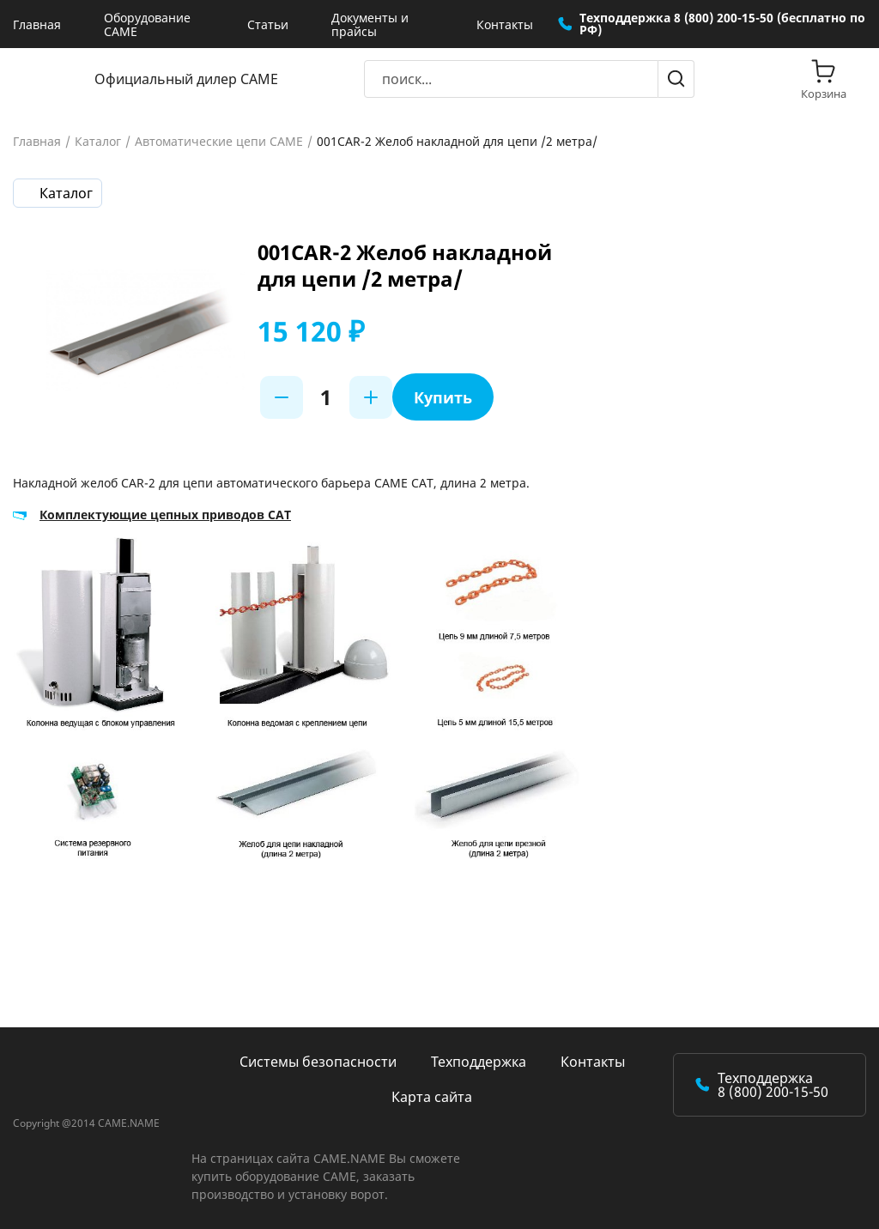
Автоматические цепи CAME (219, 142)
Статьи (267, 24)
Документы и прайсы (370, 24)
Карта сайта (431, 1096)
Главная (37, 24)
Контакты (504, 24)
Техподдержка (478, 1061)
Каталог (98, 142)
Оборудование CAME (147, 24)
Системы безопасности (318, 1061)
